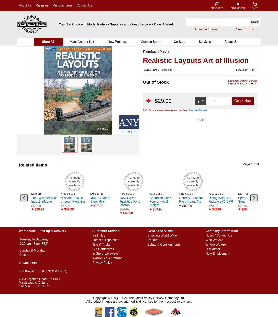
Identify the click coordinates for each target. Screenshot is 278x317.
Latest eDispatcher (105, 240)
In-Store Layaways (105, 253)
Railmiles (42, 5)
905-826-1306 (29, 263)
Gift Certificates (103, 249)
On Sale (179, 41)
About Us (25, 5)
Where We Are (215, 244)
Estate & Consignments (163, 244)
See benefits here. (198, 110)
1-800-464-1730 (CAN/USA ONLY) (43, 271)
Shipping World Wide (162, 235)
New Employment (217, 253)
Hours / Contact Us (218, 235)
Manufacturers (62, 5)
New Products (117, 41)
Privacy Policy (102, 262)
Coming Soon (150, 41)
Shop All (48, 41)
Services (205, 41)
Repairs (152, 240)
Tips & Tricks (101, 244)
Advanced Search (207, 29)
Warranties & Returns (107, 258)
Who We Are (214, 240)
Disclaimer (212, 249)
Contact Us (84, 5)
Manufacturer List (82, 41)
